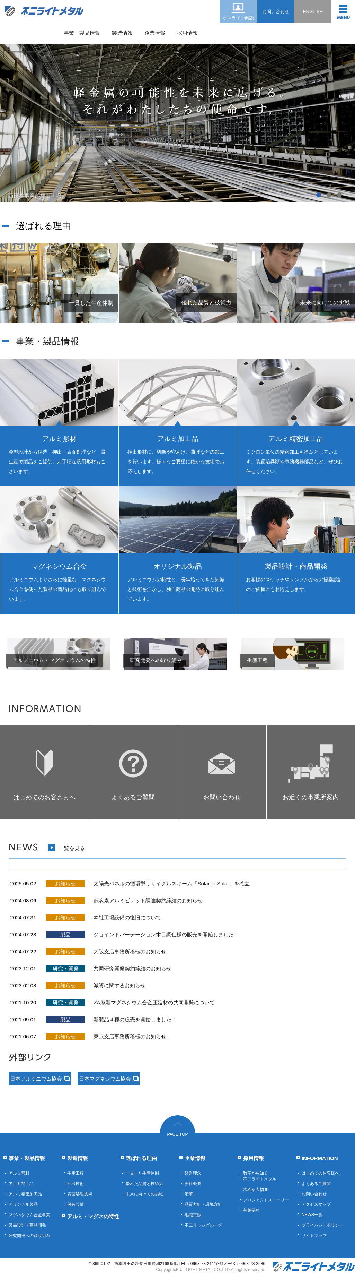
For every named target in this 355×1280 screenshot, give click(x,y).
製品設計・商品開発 (27, 1225)
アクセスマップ (316, 1204)
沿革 (189, 1194)
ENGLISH (313, 11)
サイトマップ (314, 1235)
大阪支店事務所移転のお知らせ (130, 951)
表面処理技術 (79, 1194)
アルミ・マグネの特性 (93, 1216)
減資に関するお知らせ (119, 985)
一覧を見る (72, 848)
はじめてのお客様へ (320, 1173)
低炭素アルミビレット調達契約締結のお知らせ (148, 900)
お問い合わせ (275, 11)
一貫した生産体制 (142, 1173)
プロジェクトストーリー (266, 1199)
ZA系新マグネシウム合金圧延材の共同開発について (154, 1002)
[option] (177, 101)
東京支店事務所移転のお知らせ (130, 1036)
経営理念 (193, 1173)
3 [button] (339, 195)
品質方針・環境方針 (203, 1204)
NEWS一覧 (312, 1214)
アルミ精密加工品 (25, 1194)
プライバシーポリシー (322, 1225)
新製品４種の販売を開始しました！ (135, 1019)
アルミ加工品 (21, 1183)
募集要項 (251, 1210)
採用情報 (187, 33)
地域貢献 (193, 1214)
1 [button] (318, 195)
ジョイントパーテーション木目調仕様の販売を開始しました (164, 934)
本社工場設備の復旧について (127, 917)
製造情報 (122, 33)
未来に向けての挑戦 (144, 1194)
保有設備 (75, 1204)
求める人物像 (255, 1189)
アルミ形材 (19, 1173)
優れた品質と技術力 (144, 1183)
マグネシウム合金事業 (29, 1214)
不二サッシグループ (203, 1225)
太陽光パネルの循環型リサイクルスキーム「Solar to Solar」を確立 (172, 883)
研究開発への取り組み (29, 1235)
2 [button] (329, 195)
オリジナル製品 (23, 1204)
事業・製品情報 (82, 33)
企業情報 (154, 33)
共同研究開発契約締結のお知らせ (132, 968)
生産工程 (75, 1173)
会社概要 (193, 1183)
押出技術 (75, 1183)
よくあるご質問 (316, 1183)
